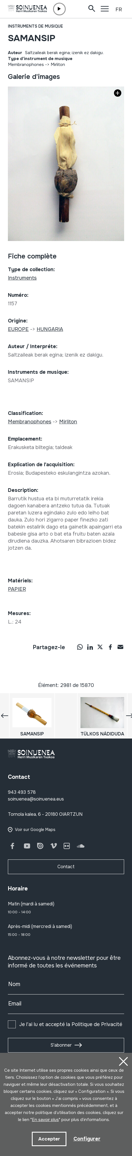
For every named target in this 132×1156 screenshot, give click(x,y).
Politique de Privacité (96, 1024)
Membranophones (26, 64)
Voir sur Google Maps (35, 829)
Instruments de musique (35, 26)
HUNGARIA (50, 329)
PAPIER (17, 589)
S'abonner (61, 1045)
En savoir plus (45, 1119)
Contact (66, 867)
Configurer (86, 1139)
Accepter (49, 1139)
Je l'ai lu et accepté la (70, 1024)
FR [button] (118, 9)
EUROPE (18, 329)
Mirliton (58, 64)
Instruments (22, 278)
